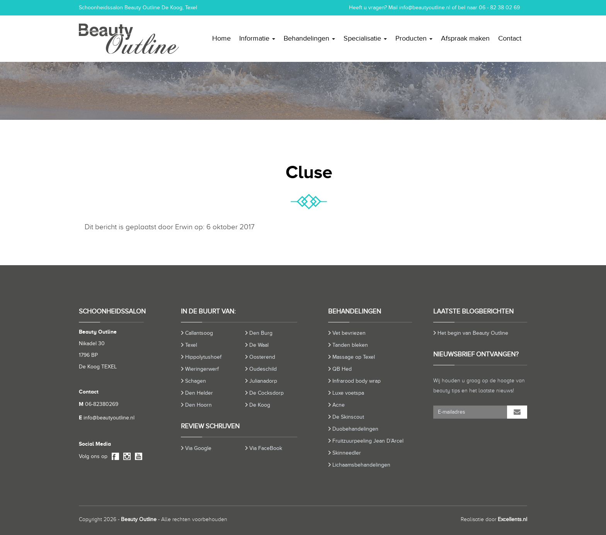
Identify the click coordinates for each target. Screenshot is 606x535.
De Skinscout (348, 417)
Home (221, 38)
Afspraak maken (465, 38)
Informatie (257, 38)
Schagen (195, 381)
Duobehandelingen (355, 429)
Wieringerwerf (202, 369)
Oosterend (262, 357)
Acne (338, 405)
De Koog (259, 405)
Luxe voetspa (348, 393)
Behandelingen (309, 38)
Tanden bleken (350, 345)
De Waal (259, 345)
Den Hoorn (198, 405)
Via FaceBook (265, 448)
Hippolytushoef (203, 357)
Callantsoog (199, 333)
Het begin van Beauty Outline (472, 333)
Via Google (198, 448)
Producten (413, 38)
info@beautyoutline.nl (424, 7)
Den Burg (260, 333)
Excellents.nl (512, 519)
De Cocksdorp (266, 393)
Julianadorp (263, 381)
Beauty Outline (139, 519)
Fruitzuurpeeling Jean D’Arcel (367, 441)
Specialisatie (365, 38)
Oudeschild (263, 369)
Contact (509, 38)
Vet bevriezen (349, 333)
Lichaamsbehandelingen (361, 465)
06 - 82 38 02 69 (499, 7)
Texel (191, 345)
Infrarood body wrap (356, 381)
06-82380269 (98, 404)
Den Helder (199, 393)
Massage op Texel (353, 357)
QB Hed (342, 369)
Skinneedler (346, 453)
